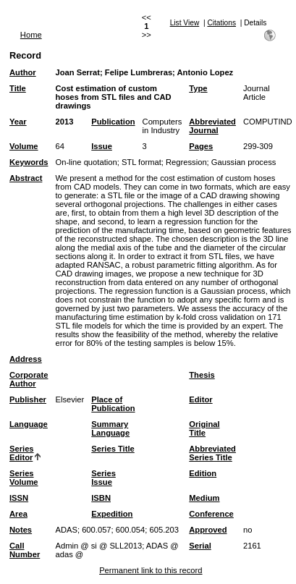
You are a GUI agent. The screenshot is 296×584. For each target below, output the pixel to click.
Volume (23, 146)
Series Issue (103, 477)
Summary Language (110, 428)
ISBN (101, 498)
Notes (20, 529)
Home (31, 34)
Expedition (111, 513)
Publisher (27, 399)
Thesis (201, 375)
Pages (201, 146)
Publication (113, 121)
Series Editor (21, 453)
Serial (200, 545)
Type (198, 88)
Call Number (24, 550)
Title (17, 88)
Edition (202, 473)
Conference (211, 513)
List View (185, 23)
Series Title (113, 448)
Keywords (28, 162)
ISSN (18, 498)
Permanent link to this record (150, 570)
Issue (101, 146)
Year (18, 121)
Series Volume (23, 477)
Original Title (204, 428)
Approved (208, 529)
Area (18, 513)
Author (22, 72)
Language (28, 424)
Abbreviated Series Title (212, 453)
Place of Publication (113, 403)
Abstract (25, 178)
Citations (221, 23)
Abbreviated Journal (212, 126)
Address (25, 359)
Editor (200, 399)
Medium (204, 498)
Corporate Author (28, 379)
